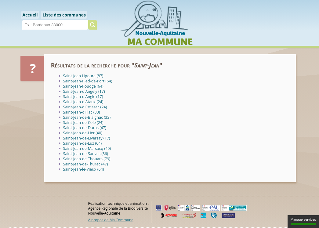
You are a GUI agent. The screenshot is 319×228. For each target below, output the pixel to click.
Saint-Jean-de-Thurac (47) (85, 164)
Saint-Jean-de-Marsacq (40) (87, 148)
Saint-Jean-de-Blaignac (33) (87, 117)
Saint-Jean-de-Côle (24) (83, 122)
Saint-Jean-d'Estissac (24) (85, 107)
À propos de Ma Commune (110, 219)
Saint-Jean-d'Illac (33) (81, 112)
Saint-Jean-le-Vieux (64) (83, 169)
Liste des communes (64, 15)
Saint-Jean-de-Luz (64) (82, 143)
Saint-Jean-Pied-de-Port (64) (87, 81)
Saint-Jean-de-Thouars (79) (87, 158)
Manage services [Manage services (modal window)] (303, 221)
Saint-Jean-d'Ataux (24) (83, 101)
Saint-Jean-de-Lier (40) (82, 133)
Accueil (30, 15)
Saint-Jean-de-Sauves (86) (85, 153)
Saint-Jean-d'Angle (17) (83, 96)
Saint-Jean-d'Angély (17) (84, 91)
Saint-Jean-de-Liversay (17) (86, 138)
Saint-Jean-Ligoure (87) (83, 75)
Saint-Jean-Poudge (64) (83, 86)
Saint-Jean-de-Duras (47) (85, 127)
